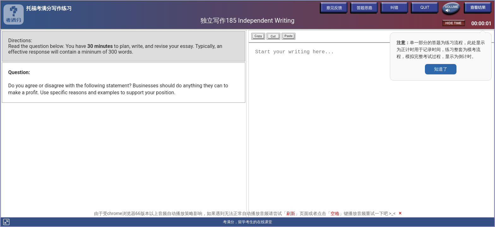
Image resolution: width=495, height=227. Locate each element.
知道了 (440, 69)
